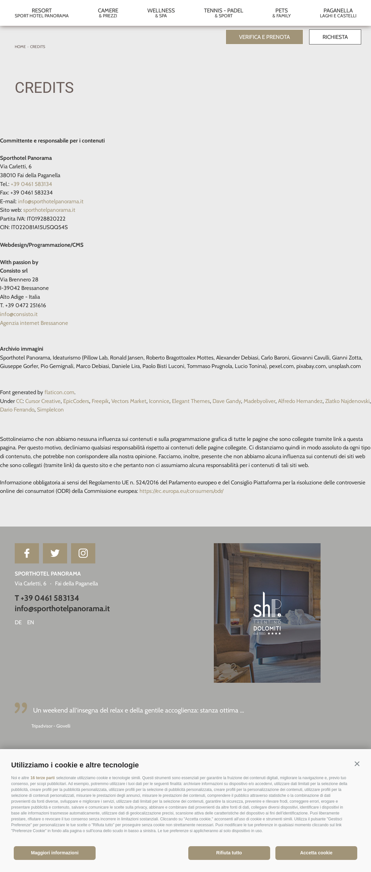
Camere (108, 13)
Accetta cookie (316, 852)
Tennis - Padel (223, 13)
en (30, 622)
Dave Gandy (227, 401)
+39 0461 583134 (31, 184)
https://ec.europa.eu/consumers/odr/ (181, 491)
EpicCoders (76, 401)
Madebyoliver (259, 401)
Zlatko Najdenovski (347, 401)
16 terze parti (42, 778)
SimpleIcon (50, 409)
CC (19, 401)
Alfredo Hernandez (300, 401)
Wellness (161, 13)
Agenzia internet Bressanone (34, 323)
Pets (281, 13)
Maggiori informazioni (54, 852)
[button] (357, 763)
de (18, 622)
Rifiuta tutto (229, 852)
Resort (41, 13)
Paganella (338, 13)
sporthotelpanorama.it (49, 210)
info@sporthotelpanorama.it (50, 201)
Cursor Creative (43, 401)
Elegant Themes (191, 401)
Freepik (100, 401)
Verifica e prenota (264, 37)
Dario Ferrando (17, 409)
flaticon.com (59, 392)
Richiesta (335, 37)
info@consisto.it (19, 314)
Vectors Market (128, 401)
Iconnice (159, 401)
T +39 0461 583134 (47, 598)
